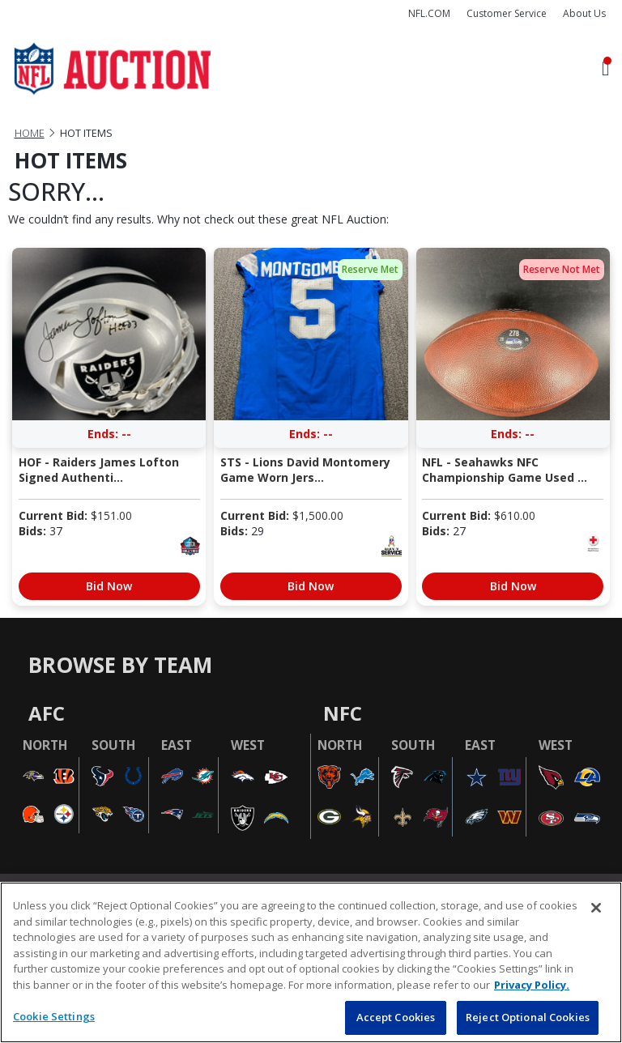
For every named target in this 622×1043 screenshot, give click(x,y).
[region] (311, 962)
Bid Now (109, 586)
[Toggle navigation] (605, 69)
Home (30, 133)
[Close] (596, 908)
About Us (584, 13)
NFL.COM (429, 13)
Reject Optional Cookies (528, 1017)
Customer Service (506, 13)
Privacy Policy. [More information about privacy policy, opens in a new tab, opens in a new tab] (531, 984)
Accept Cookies (396, 1017)
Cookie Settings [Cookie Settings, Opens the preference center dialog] (54, 1016)
